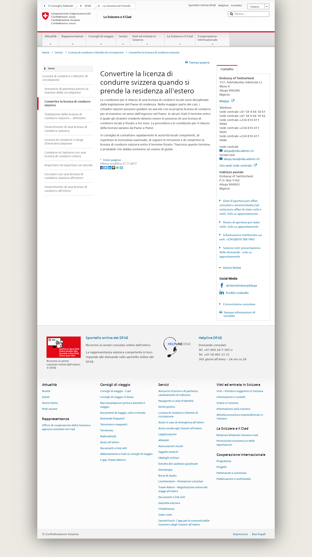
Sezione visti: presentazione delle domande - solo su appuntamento (240, 252)
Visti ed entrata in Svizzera (147, 40)
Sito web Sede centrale (238, 165)
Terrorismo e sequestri (113, 424)
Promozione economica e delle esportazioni (236, 442)
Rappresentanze (72, 40)
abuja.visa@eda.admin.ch (242, 159)
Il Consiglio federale (60, 5)
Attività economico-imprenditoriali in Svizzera (240, 416)
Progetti (222, 467)
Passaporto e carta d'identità (175, 400)
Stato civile (165, 514)
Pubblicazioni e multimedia (234, 478)
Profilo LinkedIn (237, 293)
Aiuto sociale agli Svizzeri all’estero (180, 428)
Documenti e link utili (113, 448)
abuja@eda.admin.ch (239, 151)
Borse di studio (167, 475)
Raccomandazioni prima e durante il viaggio (122, 404)
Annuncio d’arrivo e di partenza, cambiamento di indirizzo (178, 393)
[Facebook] (102, 167)
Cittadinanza (166, 509)
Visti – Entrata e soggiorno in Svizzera (240, 391)
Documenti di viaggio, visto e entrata (122, 412)
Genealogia (165, 469)
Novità (46, 391)
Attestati (163, 440)
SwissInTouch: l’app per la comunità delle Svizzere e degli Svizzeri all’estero (184, 522)
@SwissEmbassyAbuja (241, 285)
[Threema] (114, 167)
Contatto (225, 69)
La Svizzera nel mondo (116, 5)
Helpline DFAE (210, 338)
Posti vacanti (49, 408)
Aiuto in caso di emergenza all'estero (181, 422)
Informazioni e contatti (231, 397)
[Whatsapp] (118, 167)
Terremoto (106, 430)
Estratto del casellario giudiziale (178, 463)
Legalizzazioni (167, 434)
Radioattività (108, 436)
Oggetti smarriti (168, 452)
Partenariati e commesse (231, 473)
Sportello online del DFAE (107, 338)
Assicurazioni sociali (170, 446)
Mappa (226, 101)
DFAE (88, 5)
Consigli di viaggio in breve (117, 397)
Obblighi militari (168, 457)
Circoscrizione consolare (238, 304)
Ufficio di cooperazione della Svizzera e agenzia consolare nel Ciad (66, 427)
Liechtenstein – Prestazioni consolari (180, 481)
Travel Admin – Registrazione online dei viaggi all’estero (183, 489)
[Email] (121, 167)
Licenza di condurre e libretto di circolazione (96, 52)
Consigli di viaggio (101, 40)
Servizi (122, 40)
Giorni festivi (232, 268)
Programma (224, 461)
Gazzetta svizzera (169, 503)
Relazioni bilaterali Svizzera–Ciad (237, 435)
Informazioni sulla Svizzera (233, 408)
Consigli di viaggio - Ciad (115, 391)
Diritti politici (166, 406)
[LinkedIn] (110, 167)
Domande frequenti (112, 418)
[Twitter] (106, 167)
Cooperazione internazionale (212, 40)
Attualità (50, 40)
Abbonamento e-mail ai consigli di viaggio (126, 454)
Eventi (46, 397)
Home (45, 52)
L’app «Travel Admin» (113, 459)
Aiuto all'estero (109, 442)
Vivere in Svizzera (227, 402)
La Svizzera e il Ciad (180, 40)
